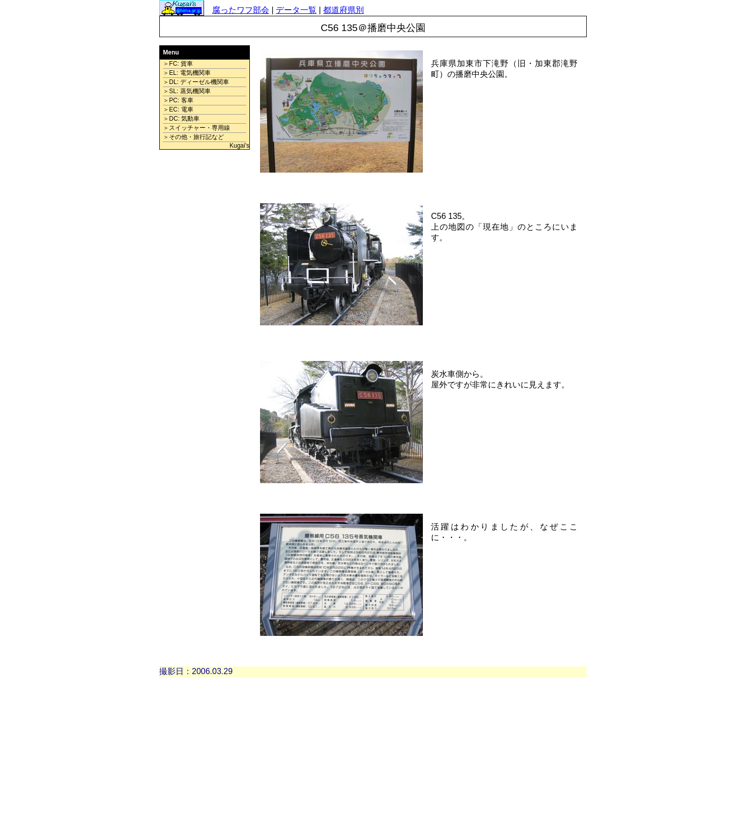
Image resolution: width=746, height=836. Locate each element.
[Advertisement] (204, 308)
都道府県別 (343, 10)
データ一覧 (296, 10)
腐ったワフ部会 (240, 10)
